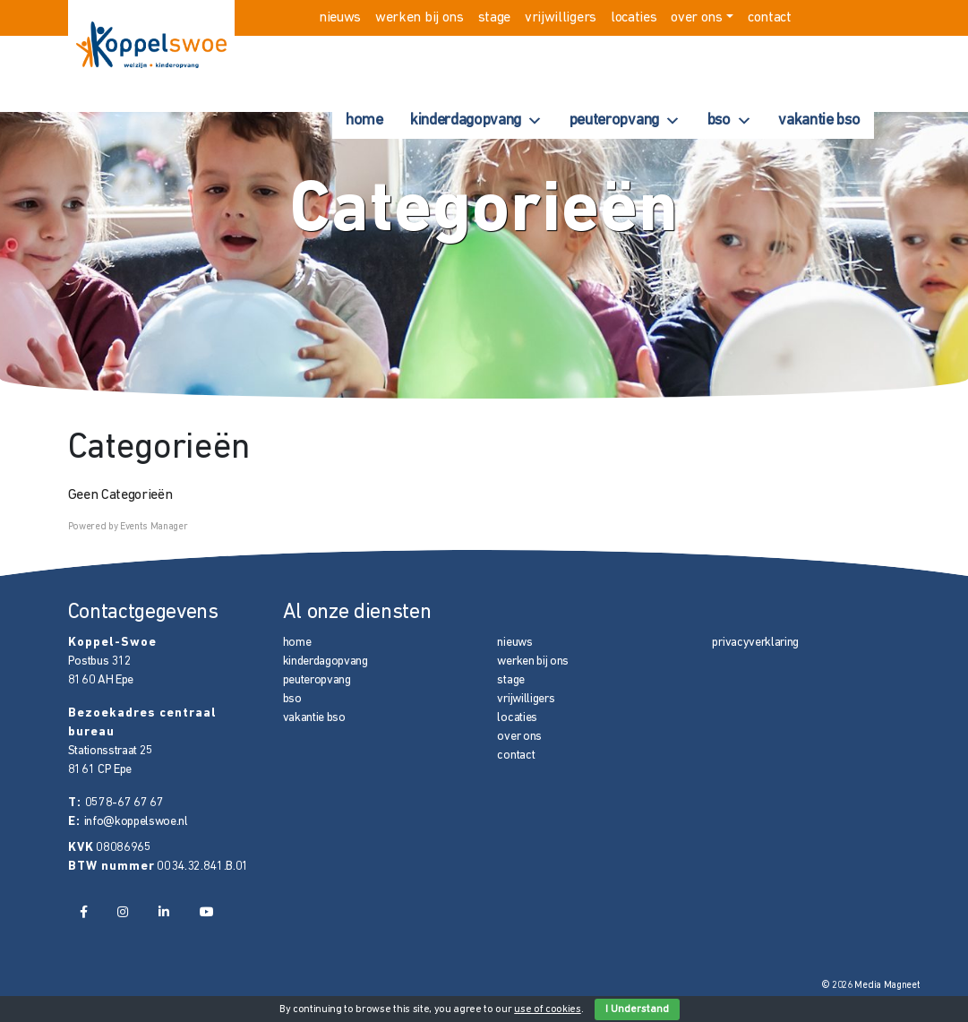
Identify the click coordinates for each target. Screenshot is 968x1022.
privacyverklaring (755, 642)
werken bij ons (419, 18)
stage (494, 18)
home (364, 120)
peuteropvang (625, 121)
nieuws (340, 18)
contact (770, 18)
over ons (696, 18)
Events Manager (154, 527)
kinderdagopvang (476, 121)
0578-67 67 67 (124, 803)
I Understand (637, 1009)
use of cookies (547, 1009)
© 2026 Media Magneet (871, 986)
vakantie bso (819, 120)
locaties (633, 18)
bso (729, 121)
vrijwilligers (560, 18)
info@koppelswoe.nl (136, 822)
